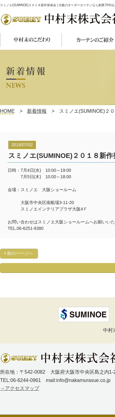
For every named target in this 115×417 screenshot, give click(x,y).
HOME (7, 111)
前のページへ (20, 253)
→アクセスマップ (19, 388)
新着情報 (37, 111)
